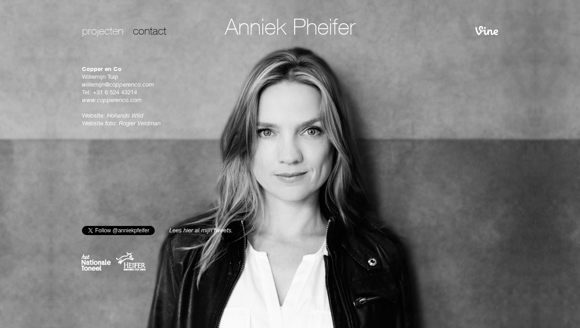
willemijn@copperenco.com (118, 85)
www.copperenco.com (112, 101)
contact (149, 32)
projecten (102, 32)
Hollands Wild (125, 116)
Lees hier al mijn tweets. (201, 231)
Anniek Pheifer (290, 30)
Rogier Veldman (140, 124)
